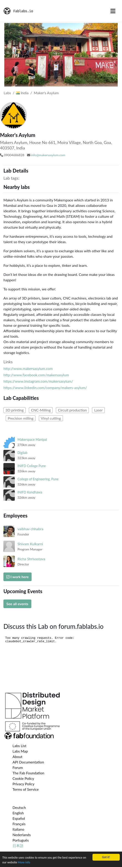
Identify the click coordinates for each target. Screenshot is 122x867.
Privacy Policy (23, 784)
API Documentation (28, 762)
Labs (7, 93)
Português (20, 840)
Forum (17, 767)
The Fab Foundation (28, 773)
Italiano (18, 829)
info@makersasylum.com (48, 155)
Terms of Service (25, 789)
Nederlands (21, 834)
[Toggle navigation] (112, 10)
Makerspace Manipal (32, 439)
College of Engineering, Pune (38, 479)
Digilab (22, 453)
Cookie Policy (23, 778)
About (17, 756)
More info (24, 862)
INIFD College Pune (31, 466)
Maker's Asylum (46, 93)
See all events (17, 604)
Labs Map (20, 751)
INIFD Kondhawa (29, 492)
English (18, 813)
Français (18, 824)
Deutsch (19, 807)
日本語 (17, 845)
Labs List (19, 745)
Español (18, 818)
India (22, 93)
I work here (17, 577)
